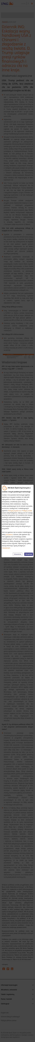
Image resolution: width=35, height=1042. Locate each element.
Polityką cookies (27, 510)
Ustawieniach (6, 548)
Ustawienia (9, 534)
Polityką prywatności (14, 510)
